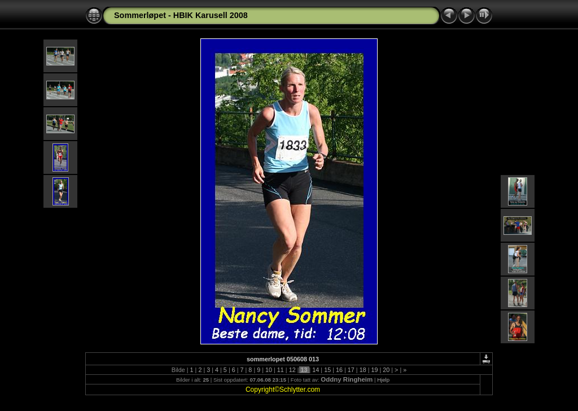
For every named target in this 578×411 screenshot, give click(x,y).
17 (351, 369)
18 (363, 369)
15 (327, 369)
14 (315, 369)
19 (374, 369)
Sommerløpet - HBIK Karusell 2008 (181, 15)
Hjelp (383, 380)
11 (280, 369)
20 (386, 369)
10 (269, 369)
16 (339, 369)
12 (292, 369)
